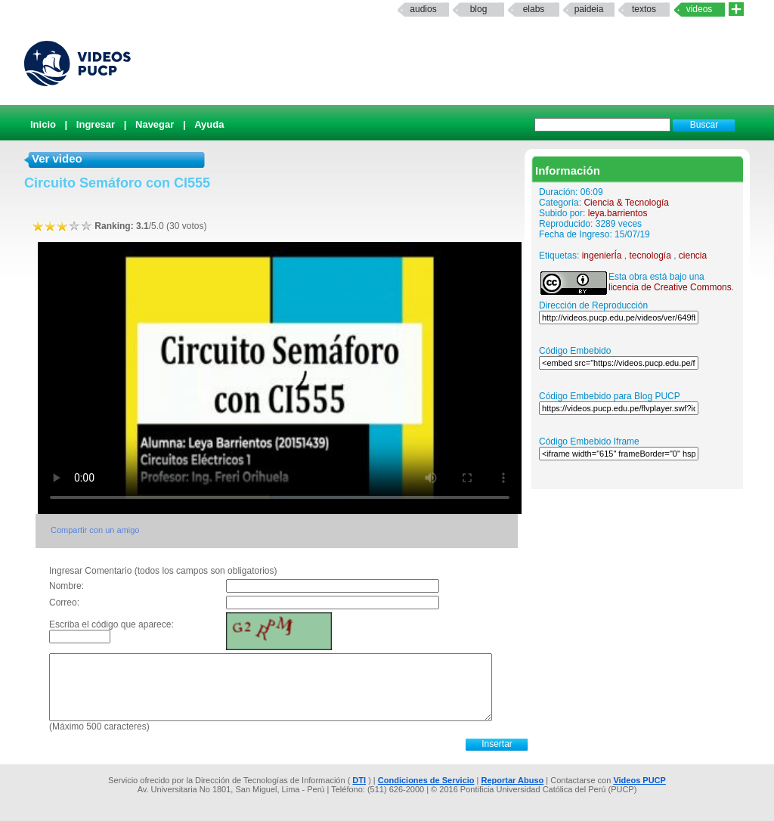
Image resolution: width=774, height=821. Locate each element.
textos (644, 9)
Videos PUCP (639, 780)
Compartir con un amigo (95, 529)
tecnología (649, 255)
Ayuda (209, 124)
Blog (479, 9)
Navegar (154, 124)
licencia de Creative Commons (670, 287)
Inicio (43, 124)
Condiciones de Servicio (426, 780)
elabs (534, 9)
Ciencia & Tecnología (626, 202)
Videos (699, 9)
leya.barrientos (618, 213)
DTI (359, 780)
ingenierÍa (602, 255)
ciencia (693, 255)
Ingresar (95, 124)
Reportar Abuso (512, 780)
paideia (589, 9)
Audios (423, 9)
